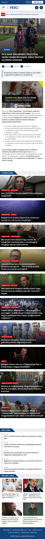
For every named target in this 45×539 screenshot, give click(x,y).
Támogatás (37, 2)
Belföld (7, 49)
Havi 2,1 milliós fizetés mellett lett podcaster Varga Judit (22, 14)
